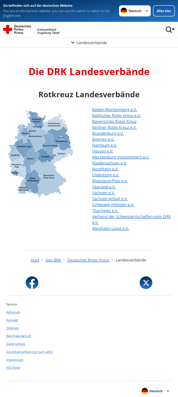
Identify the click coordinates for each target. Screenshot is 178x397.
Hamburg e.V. (104, 145)
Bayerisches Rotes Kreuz (114, 121)
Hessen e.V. (102, 151)
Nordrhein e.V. (105, 169)
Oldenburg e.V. (105, 175)
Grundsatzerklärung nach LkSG (29, 352)
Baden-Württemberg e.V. (114, 109)
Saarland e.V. (104, 186)
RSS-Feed (13, 368)
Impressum (14, 360)
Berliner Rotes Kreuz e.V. (114, 127)
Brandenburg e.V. (108, 133)
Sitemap (12, 328)
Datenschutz (15, 344)
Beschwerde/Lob (18, 336)
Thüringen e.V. (105, 210)
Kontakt (12, 320)
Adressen (13, 312)
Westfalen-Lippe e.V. (110, 228)
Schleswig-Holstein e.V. (113, 204)
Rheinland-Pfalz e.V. (110, 180)
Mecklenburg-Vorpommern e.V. (121, 157)
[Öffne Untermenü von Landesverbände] (89, 42)
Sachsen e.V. (103, 192)
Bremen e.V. (103, 139)
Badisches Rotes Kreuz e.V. (116, 115)
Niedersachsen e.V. (109, 163)
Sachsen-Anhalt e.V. (110, 198)
